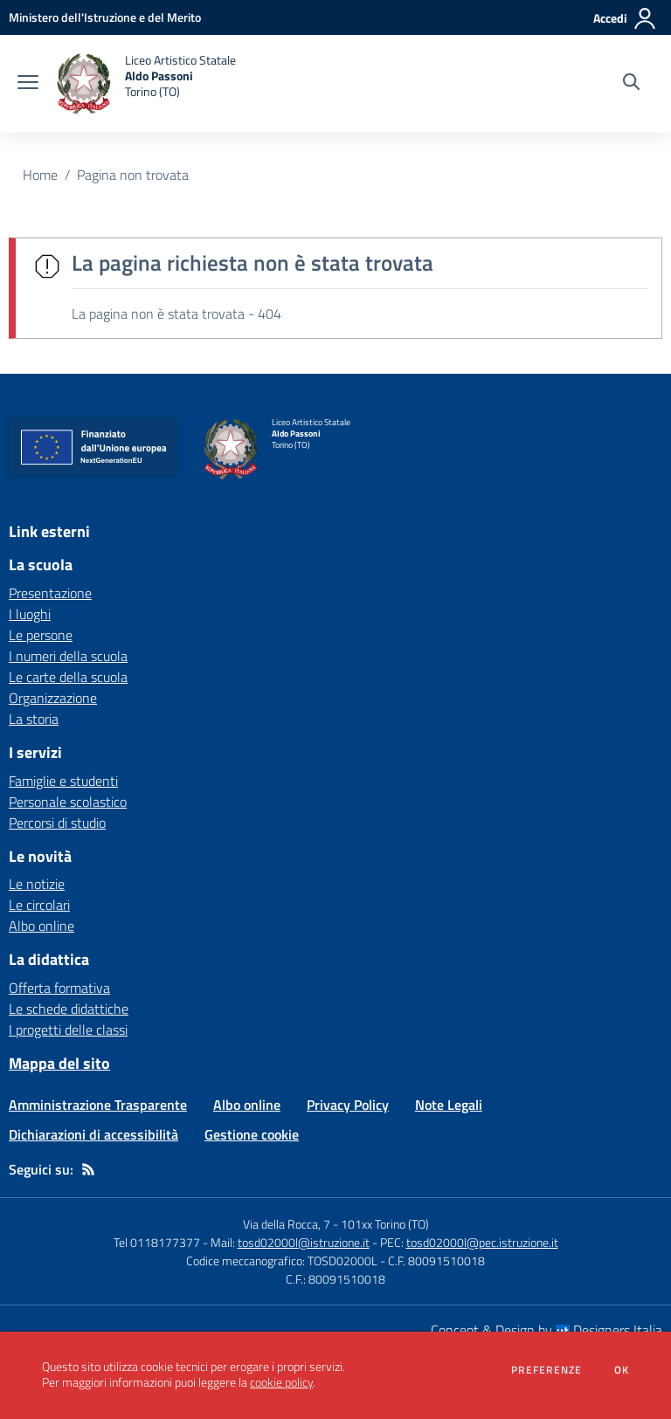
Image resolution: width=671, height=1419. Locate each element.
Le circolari (39, 904)
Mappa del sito (59, 1063)
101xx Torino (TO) (385, 1224)
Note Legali (448, 1104)
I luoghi (30, 613)
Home (40, 174)
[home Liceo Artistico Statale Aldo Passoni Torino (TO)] (146, 83)
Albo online (41, 925)
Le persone (41, 634)
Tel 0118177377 (157, 1242)
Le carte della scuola (68, 676)
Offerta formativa (59, 987)
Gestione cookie (251, 1134)
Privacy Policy (348, 1104)
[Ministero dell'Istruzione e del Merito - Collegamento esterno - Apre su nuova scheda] (105, 17)
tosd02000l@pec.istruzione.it (482, 1242)
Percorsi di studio (57, 822)
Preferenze (546, 1370)
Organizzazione (53, 697)
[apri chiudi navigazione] (27, 83)
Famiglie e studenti (63, 780)
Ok (622, 1370)
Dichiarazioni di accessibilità (93, 1134)
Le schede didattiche (68, 1008)
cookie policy (281, 1382)
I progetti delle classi (68, 1029)
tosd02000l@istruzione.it (304, 1242)
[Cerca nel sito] (631, 83)
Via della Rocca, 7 (286, 1224)
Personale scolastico (68, 801)
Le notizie (37, 883)
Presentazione (50, 592)
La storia (34, 718)
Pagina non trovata (133, 174)
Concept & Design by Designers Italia (546, 1329)
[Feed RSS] (88, 1169)
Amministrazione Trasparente (98, 1104)
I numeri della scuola (68, 655)
